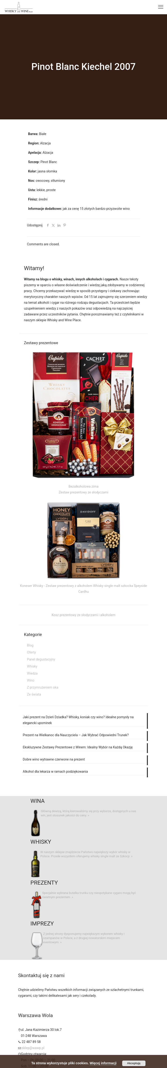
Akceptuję (133, 1063)
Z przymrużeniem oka (42, 687)
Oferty (31, 652)
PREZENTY (44, 882)
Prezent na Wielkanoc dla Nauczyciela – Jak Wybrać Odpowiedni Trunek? (76, 735)
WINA (37, 801)
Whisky (32, 666)
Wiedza (32, 673)
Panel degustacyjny (41, 659)
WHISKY (40, 842)
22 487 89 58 (31, 1042)
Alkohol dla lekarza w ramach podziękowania (55, 771)
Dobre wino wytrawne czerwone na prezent (54, 759)
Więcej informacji (103, 1063)
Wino (31, 680)
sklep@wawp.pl (33, 1048)
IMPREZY (42, 923)
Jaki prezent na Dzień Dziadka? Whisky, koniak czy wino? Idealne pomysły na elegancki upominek (78, 720)
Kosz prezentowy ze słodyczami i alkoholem (83, 615)
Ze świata (34, 694)
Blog (30, 645)
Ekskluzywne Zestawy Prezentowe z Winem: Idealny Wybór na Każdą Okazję (78, 747)
